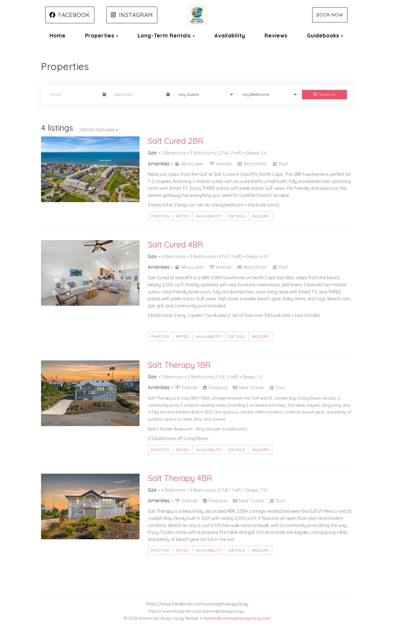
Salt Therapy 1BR (179, 365)
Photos (160, 216)
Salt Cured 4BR (175, 244)
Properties (99, 35)
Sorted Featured (99, 130)
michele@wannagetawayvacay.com (236, 618)
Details (237, 216)
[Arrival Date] (74, 94)
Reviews (276, 35)
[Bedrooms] (267, 94)
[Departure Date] (138, 94)
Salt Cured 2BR (175, 141)
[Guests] (204, 94)
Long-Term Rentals (164, 35)
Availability (229, 35)
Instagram (132, 14)
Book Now (330, 15)
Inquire (260, 216)
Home (58, 35)
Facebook (70, 14)
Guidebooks (323, 35)
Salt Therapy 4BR (180, 478)
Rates (182, 216)
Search (324, 94)
